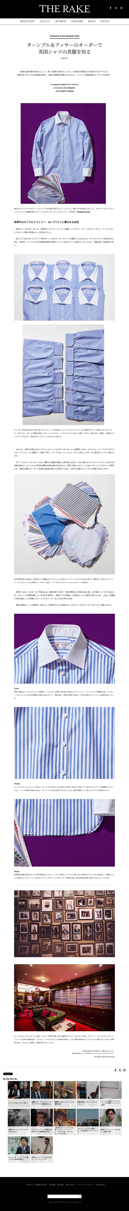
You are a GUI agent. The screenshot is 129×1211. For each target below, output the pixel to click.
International (100, 1185)
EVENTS (105, 21)
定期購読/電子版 (41, 1185)
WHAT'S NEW (27, 21)
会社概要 (52, 1185)
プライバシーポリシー (85, 1185)
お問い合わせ (70, 1185)
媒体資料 (60, 1185)
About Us (29, 1185)
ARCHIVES (60, 21)
